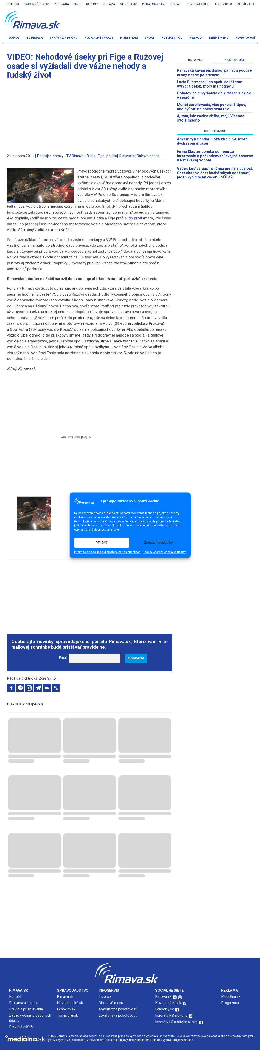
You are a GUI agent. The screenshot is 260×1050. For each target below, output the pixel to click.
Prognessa (230, 1003)
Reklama (109, 4)
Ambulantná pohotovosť (118, 1009)
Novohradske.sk (199, 4)
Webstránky (128, 4)
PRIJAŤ (102, 543)
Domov (14, 37)
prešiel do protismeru (134, 218)
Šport (149, 37)
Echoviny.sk (223, 4)
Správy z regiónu (64, 37)
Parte (77, 4)
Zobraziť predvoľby (158, 543)
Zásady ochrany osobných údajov (164, 552)
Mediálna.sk (245, 4)
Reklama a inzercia (24, 1003)
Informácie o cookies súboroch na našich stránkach (107, 552)
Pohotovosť (245, 37)
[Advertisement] (89, 114)
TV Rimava (35, 37)
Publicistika (171, 37)
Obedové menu (111, 1003)
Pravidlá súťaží (21, 1027)
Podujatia (61, 4)
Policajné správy (99, 37)
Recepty (92, 4)
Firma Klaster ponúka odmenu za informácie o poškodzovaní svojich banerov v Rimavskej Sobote (215, 155)
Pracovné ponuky (36, 4)
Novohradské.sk (70, 1003)
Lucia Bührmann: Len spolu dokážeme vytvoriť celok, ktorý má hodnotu (209, 84)
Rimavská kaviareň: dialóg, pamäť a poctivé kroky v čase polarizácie (214, 72)
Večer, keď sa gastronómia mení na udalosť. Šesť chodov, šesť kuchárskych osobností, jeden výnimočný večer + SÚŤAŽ (215, 172)
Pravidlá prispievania (26, 1009)
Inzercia (13, 4)
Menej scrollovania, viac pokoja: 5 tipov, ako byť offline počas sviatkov (211, 106)
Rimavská (127, 156)
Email (63, 658)
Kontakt (176, 4)
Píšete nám (129, 37)
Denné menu (219, 37)
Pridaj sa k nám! (153, 4)
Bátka (90, 156)
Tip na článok (67, 1015)
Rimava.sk (65, 996)
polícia (111, 156)
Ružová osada (148, 156)
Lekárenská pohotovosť (118, 1015)
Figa (100, 156)
